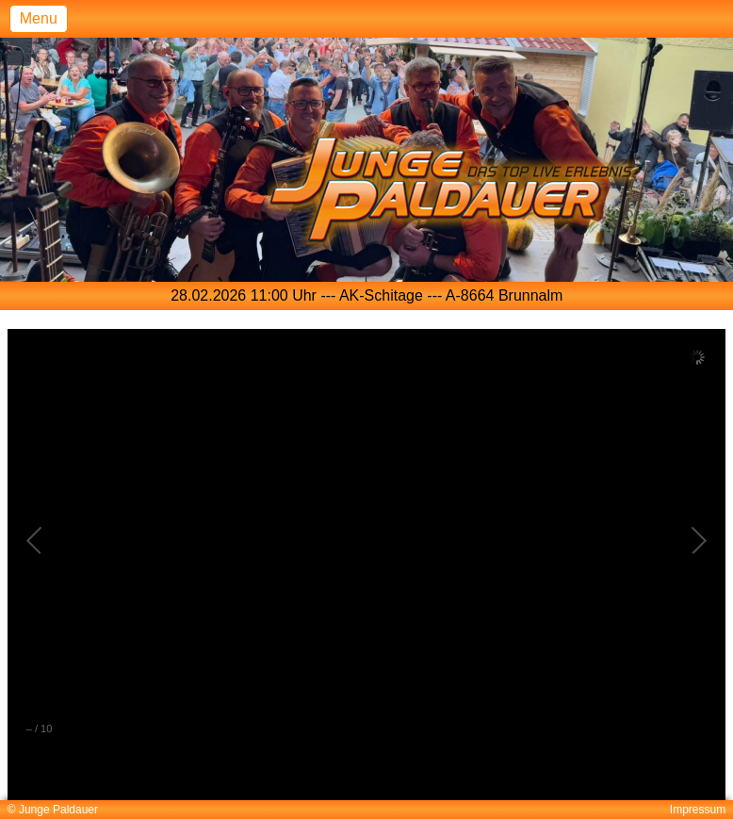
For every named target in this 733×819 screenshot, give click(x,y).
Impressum (697, 809)
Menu (38, 18)
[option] (367, 296)
